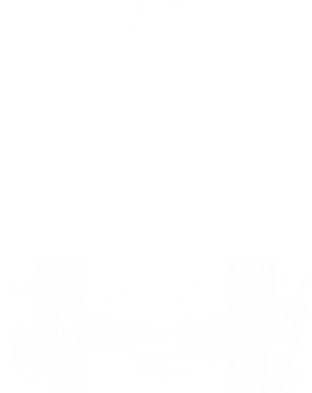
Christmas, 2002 (155, 108)
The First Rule (101, 167)
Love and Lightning (107, 149)
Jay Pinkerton (95, 74)
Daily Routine (101, 132)
